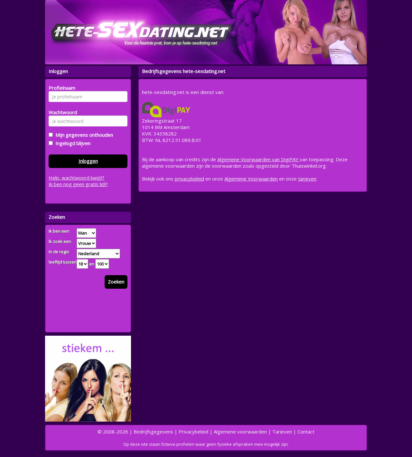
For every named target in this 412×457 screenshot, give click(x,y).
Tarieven (282, 431)
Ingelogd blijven (71, 143)
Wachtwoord (61, 112)
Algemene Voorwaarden (251, 178)
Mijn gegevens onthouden (83, 135)
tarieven (307, 178)
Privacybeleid (193, 431)
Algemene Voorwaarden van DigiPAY (258, 159)
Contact (305, 431)
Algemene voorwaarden (240, 431)
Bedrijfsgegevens (153, 431)
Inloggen (88, 161)
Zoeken (116, 281)
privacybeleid (189, 178)
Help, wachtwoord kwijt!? (76, 177)
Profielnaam (61, 88)
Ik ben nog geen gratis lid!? (78, 184)
